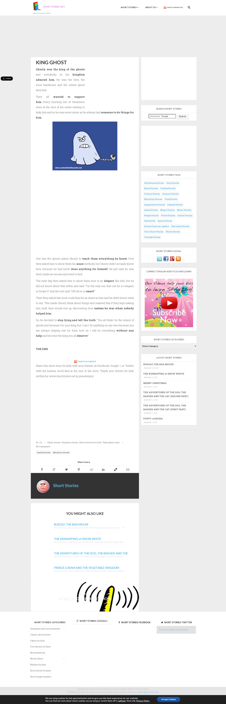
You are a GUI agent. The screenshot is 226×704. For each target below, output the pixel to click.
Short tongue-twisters (40, 676)
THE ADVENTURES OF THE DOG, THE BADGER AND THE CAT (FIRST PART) (164, 407)
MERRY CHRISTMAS (155, 383)
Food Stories (171, 199)
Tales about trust (110, 442)
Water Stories (173, 231)
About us (151, 7)
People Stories (151, 215)
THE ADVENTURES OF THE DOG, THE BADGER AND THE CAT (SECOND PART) (165, 394)
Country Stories (170, 193)
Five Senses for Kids (40, 646)
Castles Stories (43, 452)
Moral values (36, 658)
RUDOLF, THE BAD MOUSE (158, 364)
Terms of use (154, 692)
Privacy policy (143, 692)
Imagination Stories (154, 204)
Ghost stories (54, 442)
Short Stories (129, 7)
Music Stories (184, 210)
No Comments (43, 446)
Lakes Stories (151, 210)
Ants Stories (172, 183)
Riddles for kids (38, 664)
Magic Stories (167, 210)
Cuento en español (87, 361)
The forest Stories (180, 226)
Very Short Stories (153, 231)
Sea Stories (149, 220)
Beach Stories (151, 188)
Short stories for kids (90, 442)
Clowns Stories (152, 193)
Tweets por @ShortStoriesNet (173, 629)
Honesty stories (70, 442)
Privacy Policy (142, 701)
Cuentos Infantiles (173, 7)
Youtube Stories (152, 237)
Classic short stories (40, 634)
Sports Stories (165, 220)
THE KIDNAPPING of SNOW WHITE (163, 373)
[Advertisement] (113, 36)
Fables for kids (37, 640)
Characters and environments (45, 628)
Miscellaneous (37, 652)
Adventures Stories (154, 183)
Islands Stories (175, 204)
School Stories (185, 215)
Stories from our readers (156, 226)
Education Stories (61, 452)
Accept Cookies (168, 699)
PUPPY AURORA (153, 418)
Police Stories (168, 215)
